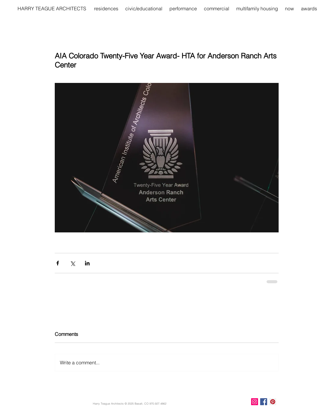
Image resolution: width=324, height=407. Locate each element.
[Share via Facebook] (58, 263)
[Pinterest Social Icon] (272, 401)
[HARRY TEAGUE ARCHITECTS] (52, 8)
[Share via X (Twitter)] (72, 263)
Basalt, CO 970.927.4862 (150, 403)
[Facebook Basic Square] (263, 401)
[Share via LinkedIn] (87, 263)
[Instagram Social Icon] (254, 401)
